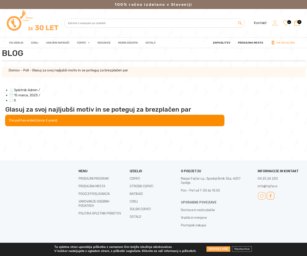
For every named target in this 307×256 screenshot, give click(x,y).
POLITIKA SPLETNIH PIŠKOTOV (100, 213)
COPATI (135, 179)
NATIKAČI (136, 194)
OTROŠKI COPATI (141, 186)
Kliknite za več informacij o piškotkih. (169, 251)
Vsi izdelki (16, 42)
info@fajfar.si (267, 186)
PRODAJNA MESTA (250, 42)
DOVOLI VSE (218, 249)
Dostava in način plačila (198, 210)
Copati (83, 42)
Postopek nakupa (193, 225)
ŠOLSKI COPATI (140, 209)
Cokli (34, 42)
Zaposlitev (221, 42)
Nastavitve (242, 249)
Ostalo (150, 42)
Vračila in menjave (194, 218)
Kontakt (260, 23)
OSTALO (135, 217)
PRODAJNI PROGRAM (94, 179)
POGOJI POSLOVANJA (94, 194)
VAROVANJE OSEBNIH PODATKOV (94, 204)
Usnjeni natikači (57, 42)
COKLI (134, 201)
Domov (14, 70)
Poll (26, 70)
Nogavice (104, 42)
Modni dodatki (128, 42)
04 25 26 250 (285, 42)
